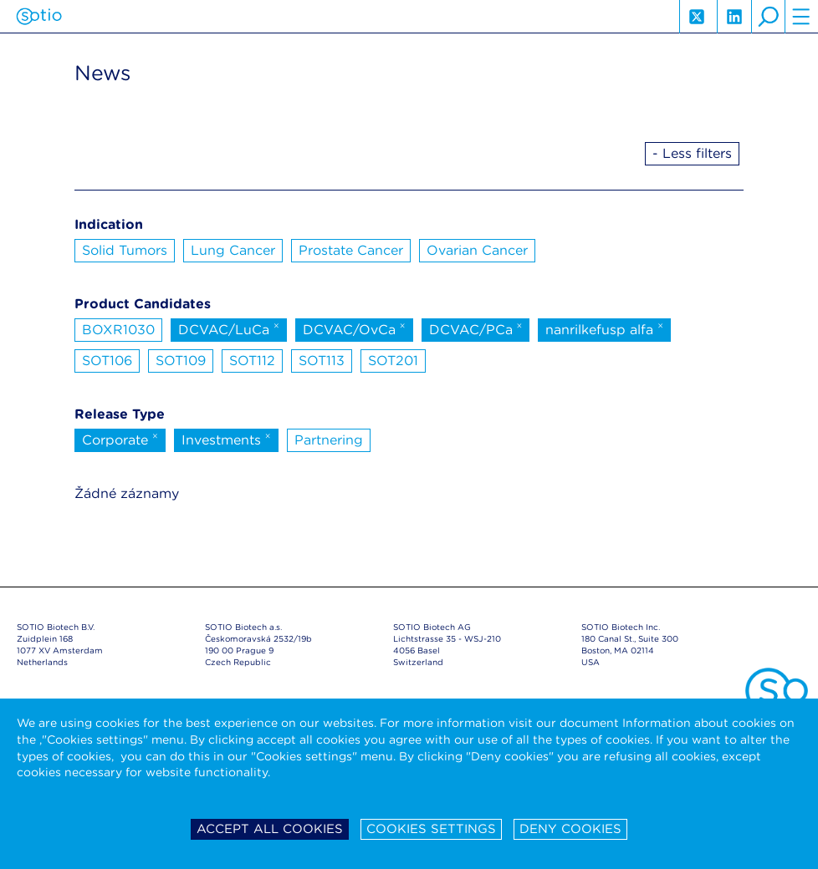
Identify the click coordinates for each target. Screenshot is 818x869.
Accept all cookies (270, 828)
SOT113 (322, 360)
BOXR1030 (118, 330)
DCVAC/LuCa (228, 328)
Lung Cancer (233, 250)
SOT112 (252, 360)
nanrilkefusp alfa (604, 328)
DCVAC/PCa (476, 328)
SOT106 (107, 360)
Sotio (39, 16)
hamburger (801, 16)
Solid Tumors (124, 250)
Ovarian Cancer (477, 250)
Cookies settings (431, 828)
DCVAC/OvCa (354, 328)
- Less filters (692, 153)
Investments (226, 438)
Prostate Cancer (351, 250)
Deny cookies (570, 828)
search (768, 16)
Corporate (120, 438)
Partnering (328, 440)
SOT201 (393, 360)
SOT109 (181, 360)
